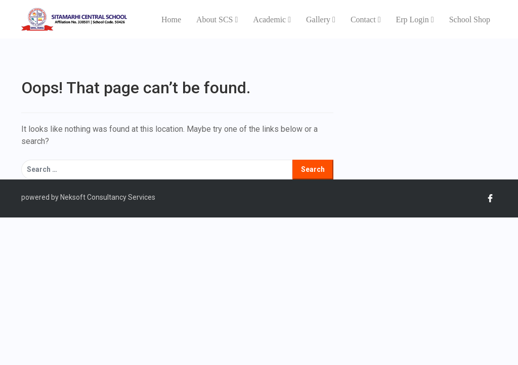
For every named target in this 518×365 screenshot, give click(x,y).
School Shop (469, 19)
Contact (366, 19)
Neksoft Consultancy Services (107, 197)
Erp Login (415, 19)
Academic (272, 19)
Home (171, 19)
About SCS (217, 19)
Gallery (320, 19)
